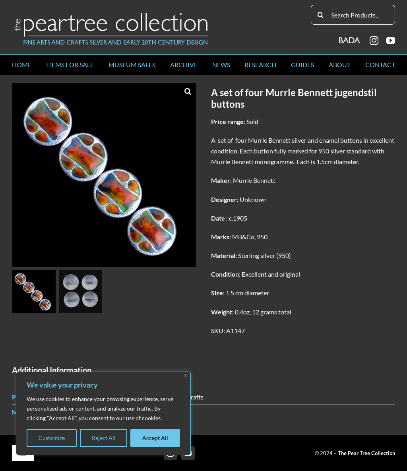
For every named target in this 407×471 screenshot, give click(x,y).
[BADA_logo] (350, 37)
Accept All (155, 437)
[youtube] (390, 40)
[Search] (321, 15)
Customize (52, 437)
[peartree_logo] (111, 14)
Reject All (104, 437)
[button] (188, 91)
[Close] (185, 375)
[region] (103, 413)
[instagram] (374, 40)
